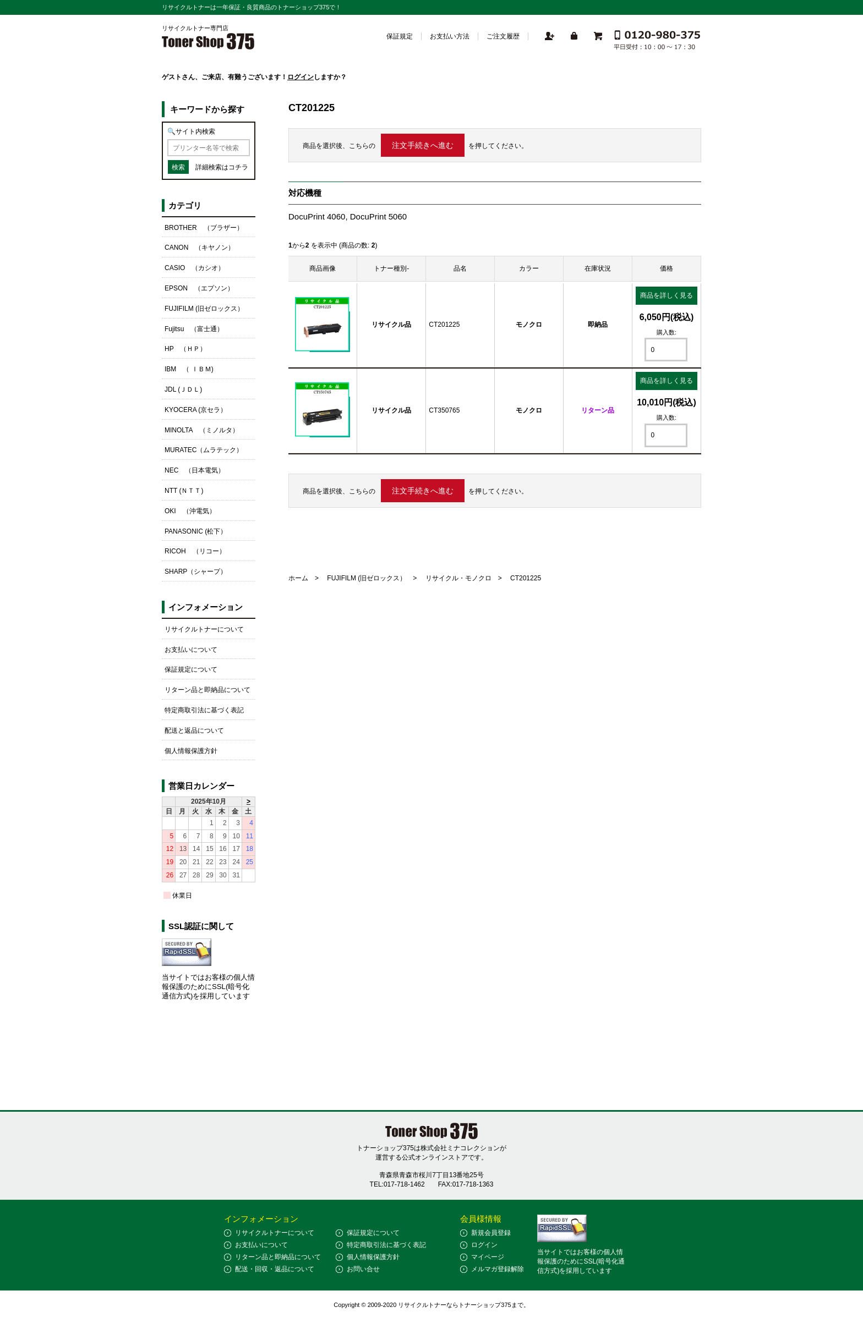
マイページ (487, 1257)
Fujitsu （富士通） (194, 329)
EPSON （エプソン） (199, 288)
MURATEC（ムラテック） (204, 450)
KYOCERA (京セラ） (196, 410)
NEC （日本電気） (195, 470)
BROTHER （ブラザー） (204, 228)
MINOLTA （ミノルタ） (202, 430)
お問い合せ (363, 1269)
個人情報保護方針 (191, 751)
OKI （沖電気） (190, 511)
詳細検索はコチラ (221, 167)
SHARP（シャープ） (196, 571)
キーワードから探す (207, 109)
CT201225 (444, 324)
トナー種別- (391, 268)
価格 (666, 268)
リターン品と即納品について (207, 690)
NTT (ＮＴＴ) (184, 491)
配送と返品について (194, 730)
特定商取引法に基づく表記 (204, 710)
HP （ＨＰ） (185, 349)
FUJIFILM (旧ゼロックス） (366, 578)
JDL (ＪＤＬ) (183, 389)
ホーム (298, 578)
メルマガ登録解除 (497, 1269)
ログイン (300, 77)
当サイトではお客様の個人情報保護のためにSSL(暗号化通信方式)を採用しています (208, 986)
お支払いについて (191, 649)
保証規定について (191, 669)
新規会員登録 (491, 1233)
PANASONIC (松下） (196, 531)
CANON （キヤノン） (199, 247)
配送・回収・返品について (274, 1269)
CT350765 (444, 410)
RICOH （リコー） (195, 551)
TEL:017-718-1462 (397, 1184)
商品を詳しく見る (666, 295)
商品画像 (322, 268)
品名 (460, 268)
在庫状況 (598, 268)
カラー (529, 268)
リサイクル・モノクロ (458, 578)
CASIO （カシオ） (195, 268)
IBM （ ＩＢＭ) (189, 369)
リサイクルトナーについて (204, 629)
